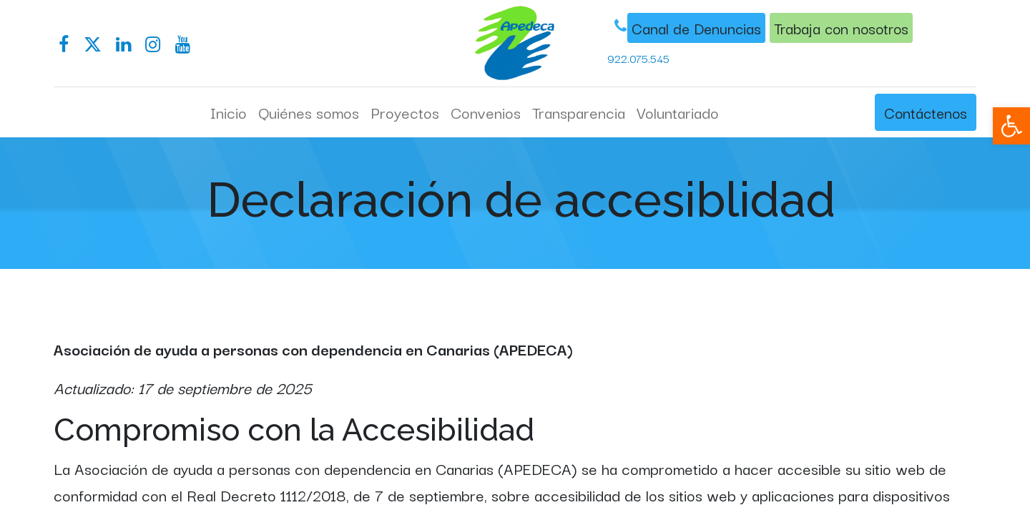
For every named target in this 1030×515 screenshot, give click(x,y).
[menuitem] (228, 112)
